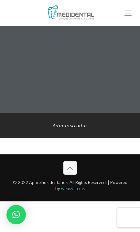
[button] (16, 214)
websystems (73, 188)
